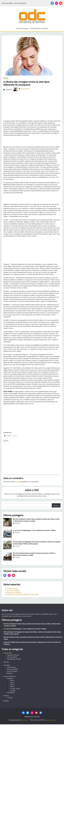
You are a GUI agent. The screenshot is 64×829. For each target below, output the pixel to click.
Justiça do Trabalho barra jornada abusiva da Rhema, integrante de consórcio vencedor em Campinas (32, 643)
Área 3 (12, 684)
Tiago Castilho (24, 88)
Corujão (12, 690)
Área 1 (12, 680)
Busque (56, 505)
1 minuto (10, 698)
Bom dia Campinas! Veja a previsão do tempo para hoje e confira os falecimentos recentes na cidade (34, 554)
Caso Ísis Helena (12, 657)
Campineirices (11, 667)
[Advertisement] (32, 250)
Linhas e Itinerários (10, 676)
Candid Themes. (51, 720)
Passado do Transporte (14, 592)
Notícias (5, 78)
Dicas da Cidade (12, 671)
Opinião (6, 701)
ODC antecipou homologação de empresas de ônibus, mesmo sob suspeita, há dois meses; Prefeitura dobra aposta (37, 543)
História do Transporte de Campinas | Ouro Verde (22, 594)
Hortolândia (11, 692)
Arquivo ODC (8, 653)
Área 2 (12, 682)
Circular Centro (15, 688)
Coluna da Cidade (12, 669)
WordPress (24, 720)
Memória (10, 673)
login (17, 482)
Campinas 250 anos (13, 655)
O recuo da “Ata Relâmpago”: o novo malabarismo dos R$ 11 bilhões (34, 530)
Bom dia (6, 662)
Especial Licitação (12, 588)
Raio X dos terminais (13, 590)
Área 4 (12, 686)
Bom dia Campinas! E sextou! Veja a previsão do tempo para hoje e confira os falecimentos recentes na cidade (36, 520)
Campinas (10, 678)
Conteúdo (7, 665)
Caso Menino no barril (14, 659)
